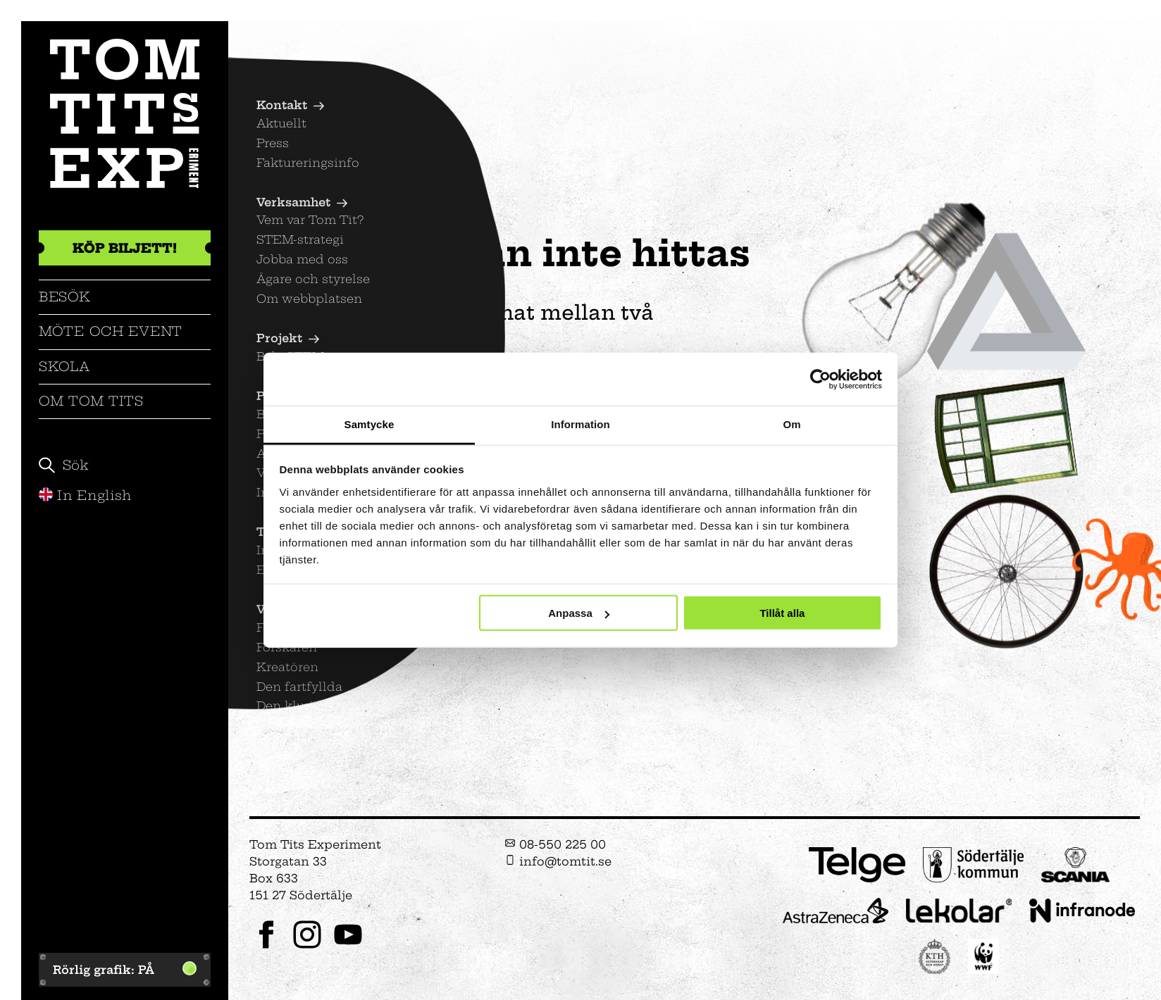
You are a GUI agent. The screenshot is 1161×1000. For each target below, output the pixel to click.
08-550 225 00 (555, 844)
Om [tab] (791, 424)
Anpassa (578, 613)
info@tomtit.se (557, 861)
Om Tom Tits (91, 401)
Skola (64, 366)
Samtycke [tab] (369, 424)
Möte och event (110, 331)
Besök (65, 297)
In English (85, 495)
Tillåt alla (782, 613)
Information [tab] (580, 424)
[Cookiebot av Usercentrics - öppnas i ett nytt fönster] (820, 378)
